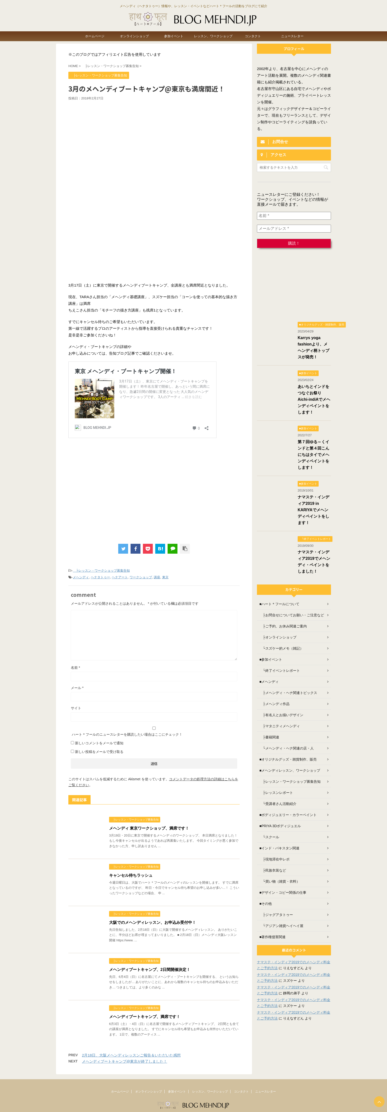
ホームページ (94, 36)
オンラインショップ (134, 36)
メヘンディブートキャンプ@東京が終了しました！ (124, 1061)
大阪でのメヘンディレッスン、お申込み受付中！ (152, 922)
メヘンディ (81, 577)
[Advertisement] (154, 137)
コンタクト (253, 36)
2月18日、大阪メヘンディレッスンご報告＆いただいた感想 (131, 1055)
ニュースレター (292, 36)
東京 (165, 577)
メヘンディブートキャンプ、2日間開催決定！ (149, 969)
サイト (76, 708)
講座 (157, 577)
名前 (75, 668)
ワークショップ (141, 577)
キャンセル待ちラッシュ (131, 875)
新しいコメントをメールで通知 (99, 743)
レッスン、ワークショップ (213, 36)
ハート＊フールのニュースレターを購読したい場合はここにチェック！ (154, 731)
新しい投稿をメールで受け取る (99, 752)
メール (77, 688)
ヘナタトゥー (100, 577)
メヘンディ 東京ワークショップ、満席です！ (149, 828)
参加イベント (173, 36)
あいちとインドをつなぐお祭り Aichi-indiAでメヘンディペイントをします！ (314, 399)
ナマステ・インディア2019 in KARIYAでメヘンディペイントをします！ (313, 510)
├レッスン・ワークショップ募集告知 (101, 570)
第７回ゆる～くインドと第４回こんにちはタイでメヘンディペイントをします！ (313, 455)
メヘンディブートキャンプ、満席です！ (144, 1017)
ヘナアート (120, 577)
